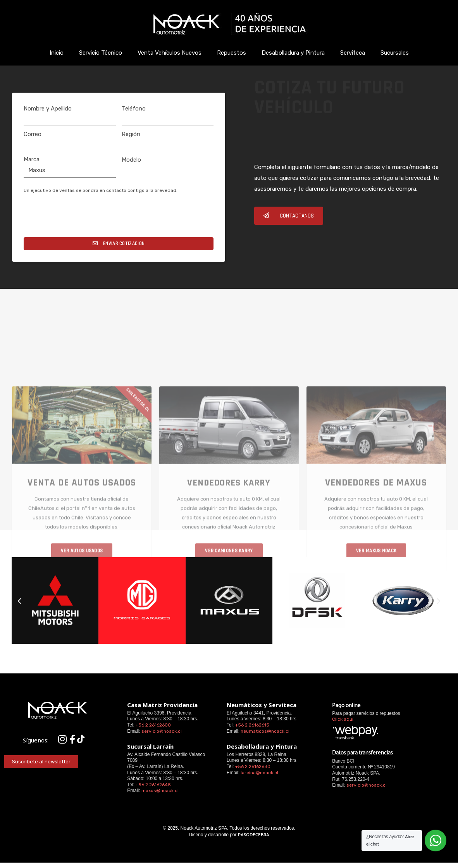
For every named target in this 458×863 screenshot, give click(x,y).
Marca (32, 159)
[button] (288, 216)
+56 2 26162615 (252, 725)
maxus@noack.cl (160, 790)
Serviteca (352, 52)
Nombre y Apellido (48, 108)
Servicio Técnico (100, 52)
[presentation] (82, 218)
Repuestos (231, 52)
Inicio (57, 52)
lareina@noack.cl (259, 772)
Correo (32, 134)
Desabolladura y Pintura (293, 52)
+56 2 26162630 (252, 766)
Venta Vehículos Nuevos (169, 52)
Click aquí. (343, 719)
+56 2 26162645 (153, 784)
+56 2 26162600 (153, 725)
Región (131, 134)
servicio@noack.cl (161, 731)
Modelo (131, 159)
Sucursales (395, 52)
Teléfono (134, 108)
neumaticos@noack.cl (265, 731)
